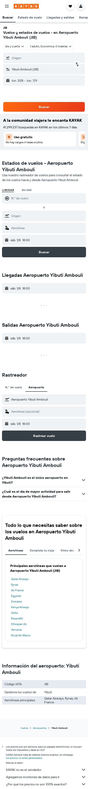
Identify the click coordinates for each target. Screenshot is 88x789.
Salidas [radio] (27, 190)
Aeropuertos (40, 727)
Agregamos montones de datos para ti (46, 777)
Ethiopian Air (19, 624)
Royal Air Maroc (21, 635)
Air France (17, 590)
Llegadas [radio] (8, 190)
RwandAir (17, 618)
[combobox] (14, 46)
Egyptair (16, 596)
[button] (6, 6)
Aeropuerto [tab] (36, 387)
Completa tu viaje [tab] (42, 550)
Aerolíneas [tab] (15, 550)
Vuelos (24, 727)
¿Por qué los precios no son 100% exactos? (46, 784)
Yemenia (16, 629)
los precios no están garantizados (24, 757)
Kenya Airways (20, 607)
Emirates (16, 601)
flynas (14, 584)
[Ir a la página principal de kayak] (26, 6)
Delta (14, 613)
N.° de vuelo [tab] (13, 387)
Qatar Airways (19, 579)
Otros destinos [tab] (71, 550)
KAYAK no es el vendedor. (46, 769)
